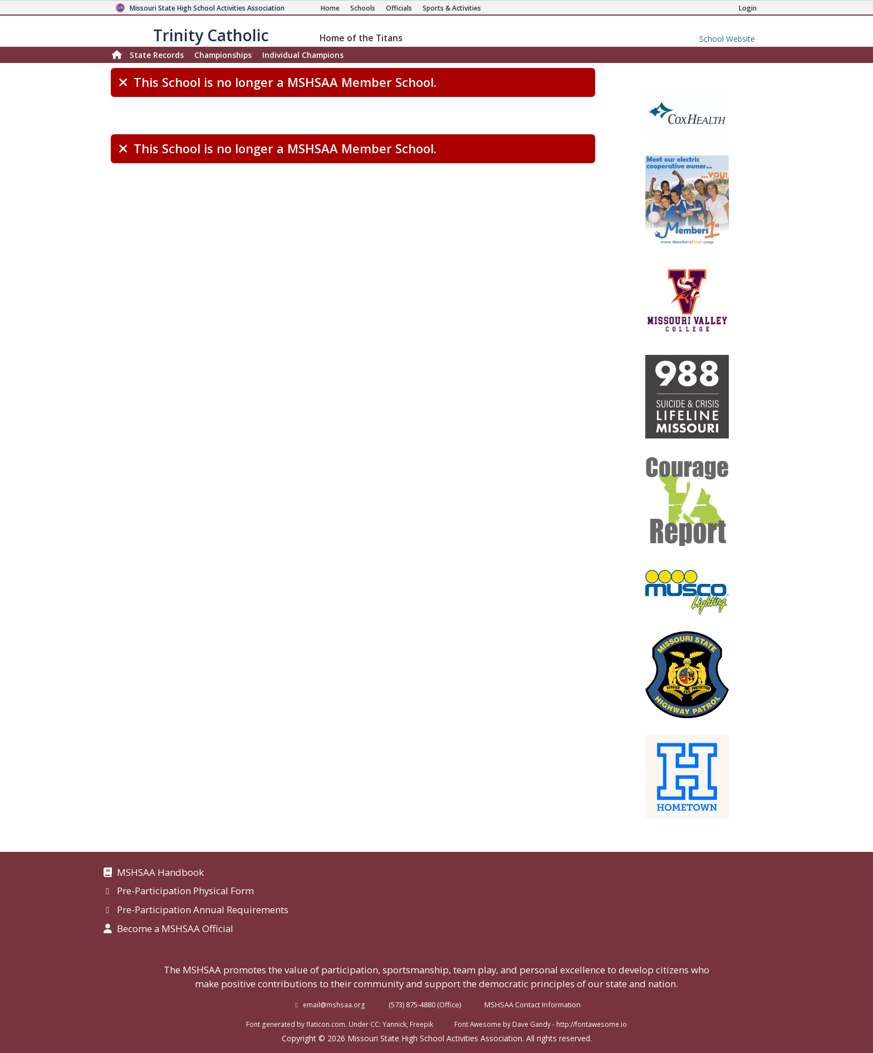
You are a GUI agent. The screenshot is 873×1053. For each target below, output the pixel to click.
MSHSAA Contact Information (532, 1005)
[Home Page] (330, 8)
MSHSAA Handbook (160, 873)
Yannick (394, 1024)
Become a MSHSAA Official (175, 929)
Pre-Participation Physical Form (185, 891)
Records (157, 55)
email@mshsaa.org (334, 1004)
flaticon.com (325, 1024)
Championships (223, 55)
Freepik (421, 1024)
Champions (303, 55)
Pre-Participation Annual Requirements (202, 910)
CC (374, 1024)
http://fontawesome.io (591, 1024)
